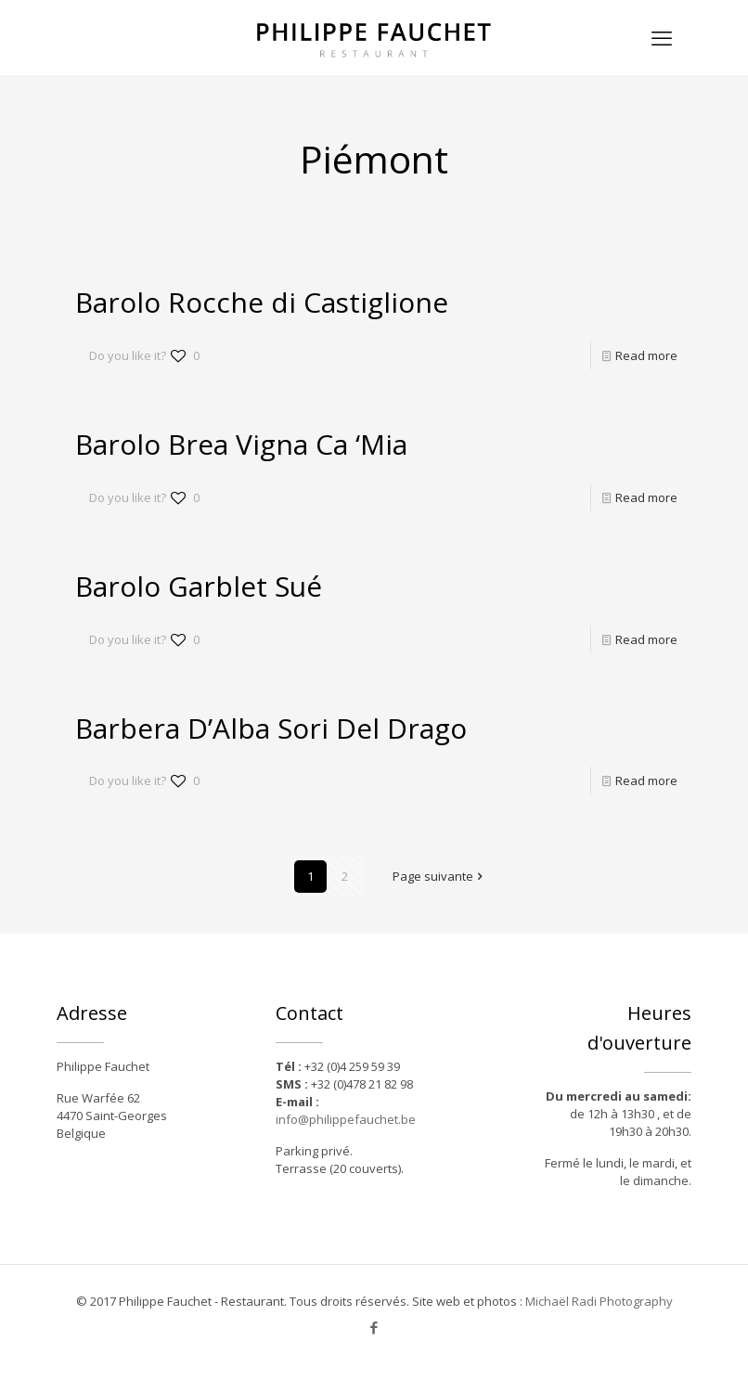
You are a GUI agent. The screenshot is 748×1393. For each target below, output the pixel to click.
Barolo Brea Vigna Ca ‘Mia (241, 444)
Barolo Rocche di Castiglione (261, 302)
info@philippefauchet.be (346, 1119)
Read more (646, 355)
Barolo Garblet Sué (198, 586)
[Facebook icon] (374, 1327)
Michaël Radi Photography (599, 1301)
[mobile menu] (661, 37)
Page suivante (439, 876)
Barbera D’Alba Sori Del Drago (271, 728)
